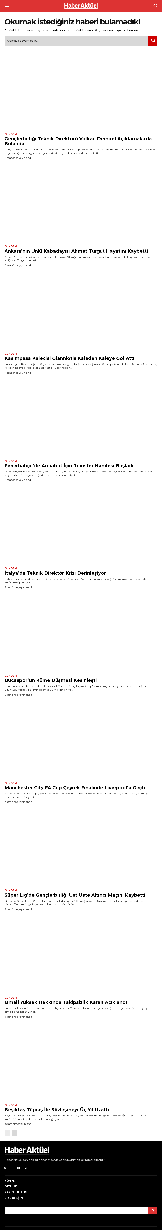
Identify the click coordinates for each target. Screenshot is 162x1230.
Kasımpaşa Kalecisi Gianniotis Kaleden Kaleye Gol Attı (69, 358)
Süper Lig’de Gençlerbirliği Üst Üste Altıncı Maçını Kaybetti (75, 895)
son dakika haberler (36, 1160)
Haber (9, 1160)
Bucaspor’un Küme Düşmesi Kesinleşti (51, 680)
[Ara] (152, 41)
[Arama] (152, 1210)
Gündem (11, 134)
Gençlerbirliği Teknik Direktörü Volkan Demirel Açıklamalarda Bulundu (78, 141)
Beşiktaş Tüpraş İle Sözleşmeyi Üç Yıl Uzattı (57, 1109)
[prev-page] (7, 1133)
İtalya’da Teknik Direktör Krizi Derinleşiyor (55, 573)
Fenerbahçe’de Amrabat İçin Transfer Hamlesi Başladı (69, 465)
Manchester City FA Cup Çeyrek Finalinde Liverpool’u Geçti (75, 787)
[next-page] (14, 1133)
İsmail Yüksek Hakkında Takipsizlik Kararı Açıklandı (66, 1002)
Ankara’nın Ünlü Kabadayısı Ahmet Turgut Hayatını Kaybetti (76, 251)
